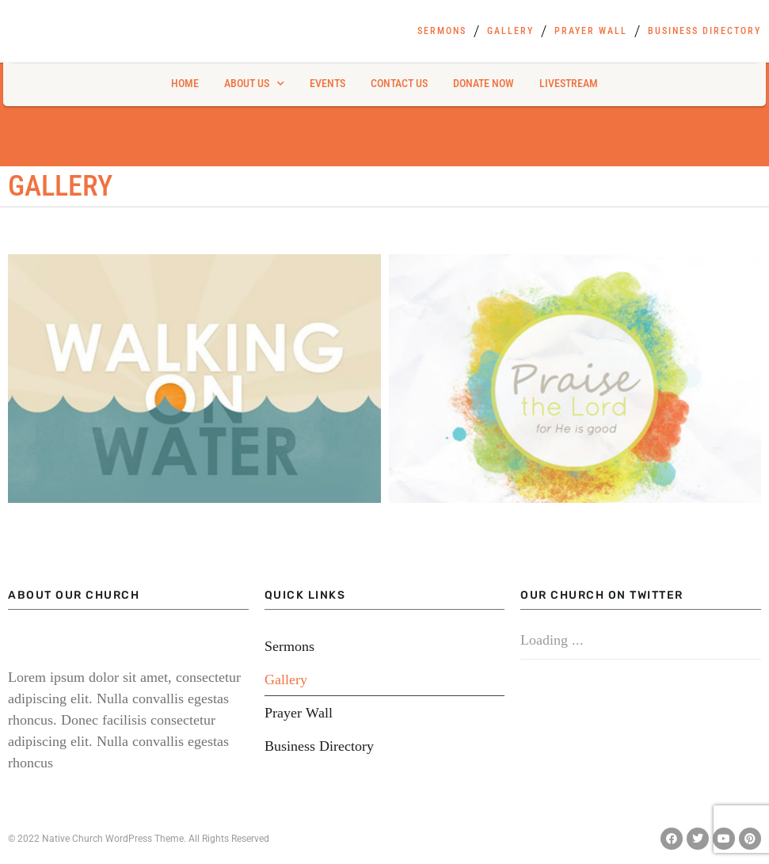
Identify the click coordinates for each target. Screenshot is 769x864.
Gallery (510, 30)
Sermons (441, 30)
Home (185, 83)
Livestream (568, 83)
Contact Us (399, 83)
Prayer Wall (590, 30)
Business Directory (704, 30)
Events (327, 83)
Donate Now (483, 83)
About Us (254, 84)
